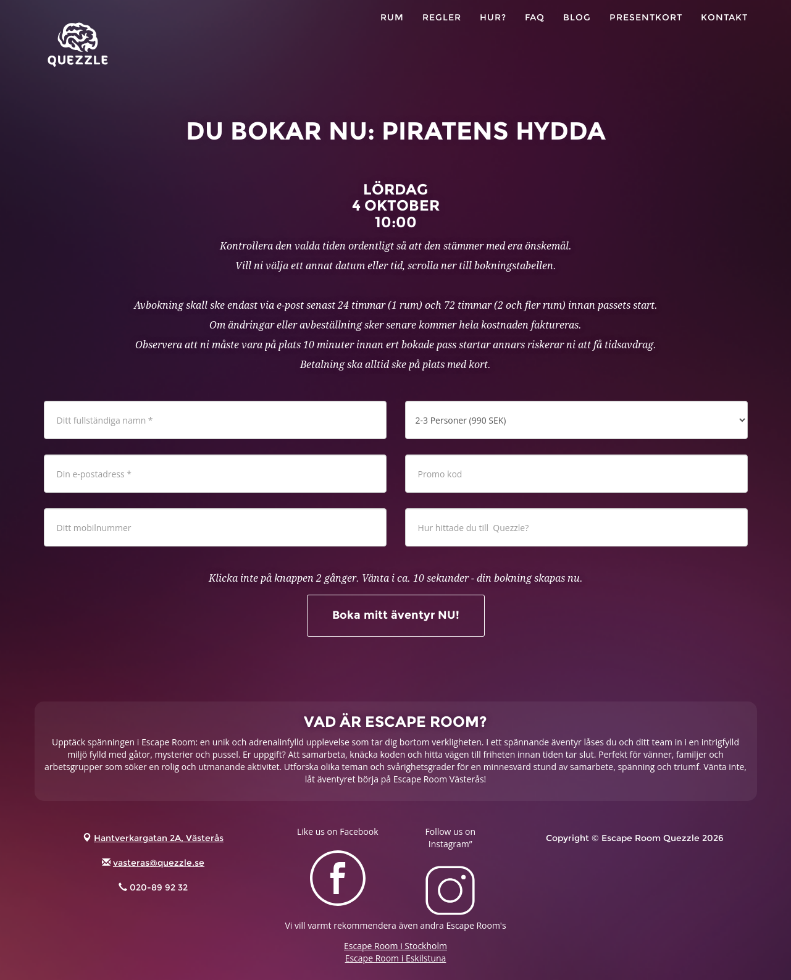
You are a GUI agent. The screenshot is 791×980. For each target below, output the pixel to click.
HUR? (493, 30)
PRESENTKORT (645, 30)
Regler (441, 30)
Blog (577, 30)
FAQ (535, 30)
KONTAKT (724, 30)
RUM (392, 30)
